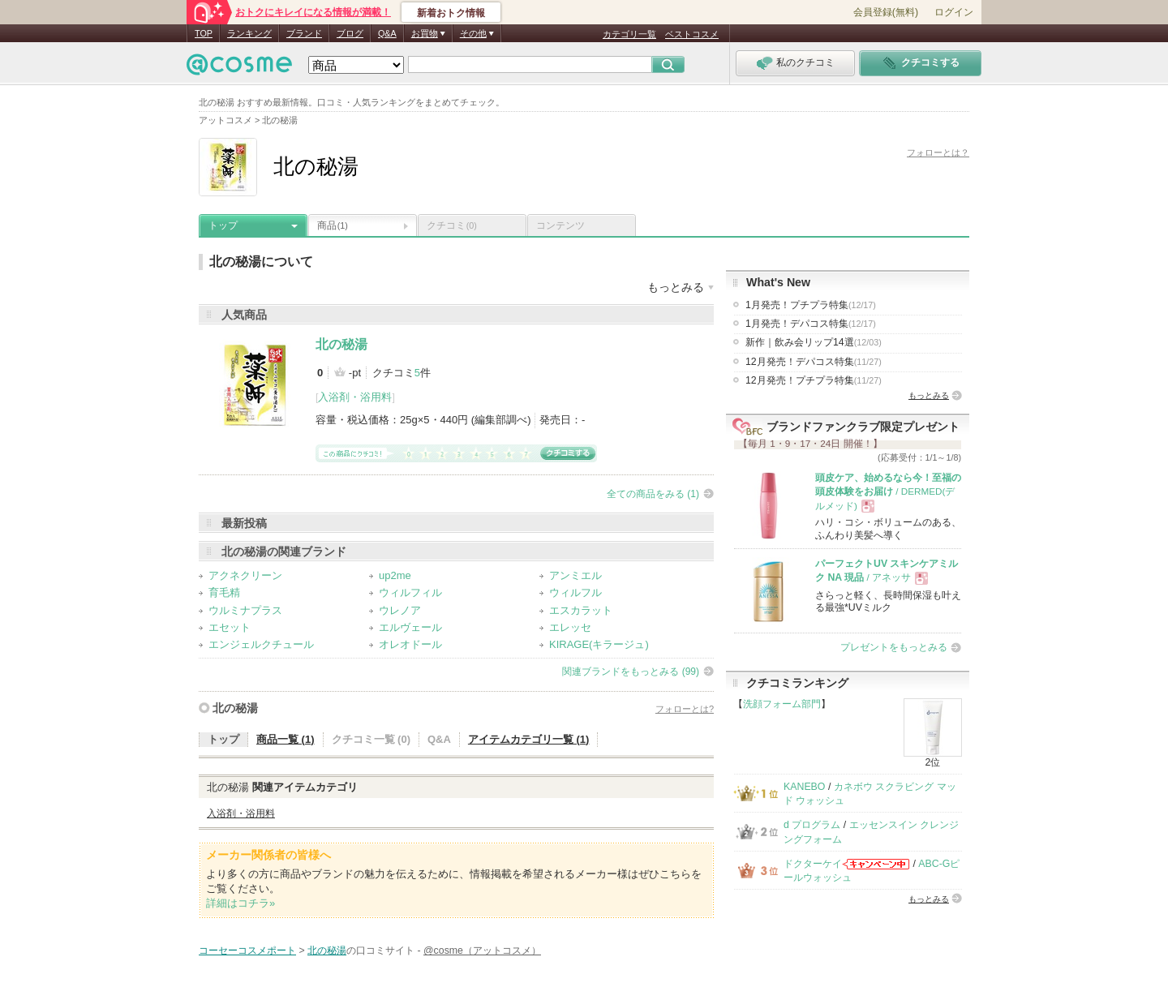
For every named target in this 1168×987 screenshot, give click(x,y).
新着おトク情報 (451, 13)
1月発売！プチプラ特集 (810, 305)
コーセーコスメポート (247, 950)
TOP (204, 33)
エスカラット (580, 610)
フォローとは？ (938, 152)
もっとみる (928, 395)
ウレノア (400, 610)
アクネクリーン (245, 575)
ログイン (953, 12)
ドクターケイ (813, 863)
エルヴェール (410, 627)
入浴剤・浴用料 (355, 397)
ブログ (350, 33)
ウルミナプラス (245, 610)
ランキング (249, 33)
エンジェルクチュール (261, 644)
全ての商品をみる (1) (653, 494)
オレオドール (410, 644)
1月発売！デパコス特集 (810, 323)
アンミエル (575, 575)
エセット (229, 627)
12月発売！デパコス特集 (813, 361)
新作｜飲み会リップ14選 (813, 342)
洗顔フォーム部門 (782, 704)
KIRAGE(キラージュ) (599, 644)
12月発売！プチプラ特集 (813, 380)
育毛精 (224, 592)
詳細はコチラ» (240, 903)
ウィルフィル (410, 592)
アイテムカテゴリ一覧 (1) (529, 739)
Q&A (387, 33)
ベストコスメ (692, 34)
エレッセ (570, 627)
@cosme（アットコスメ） (482, 950)
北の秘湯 (341, 344)
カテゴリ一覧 (629, 34)
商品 (332, 225)
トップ (223, 225)
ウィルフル (575, 592)
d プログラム (812, 824)
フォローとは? (684, 709)
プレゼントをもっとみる (893, 647)
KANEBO (804, 786)
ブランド (304, 33)
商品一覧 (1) (285, 739)
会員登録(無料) (885, 12)
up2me (395, 575)
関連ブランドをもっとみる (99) (630, 671)
